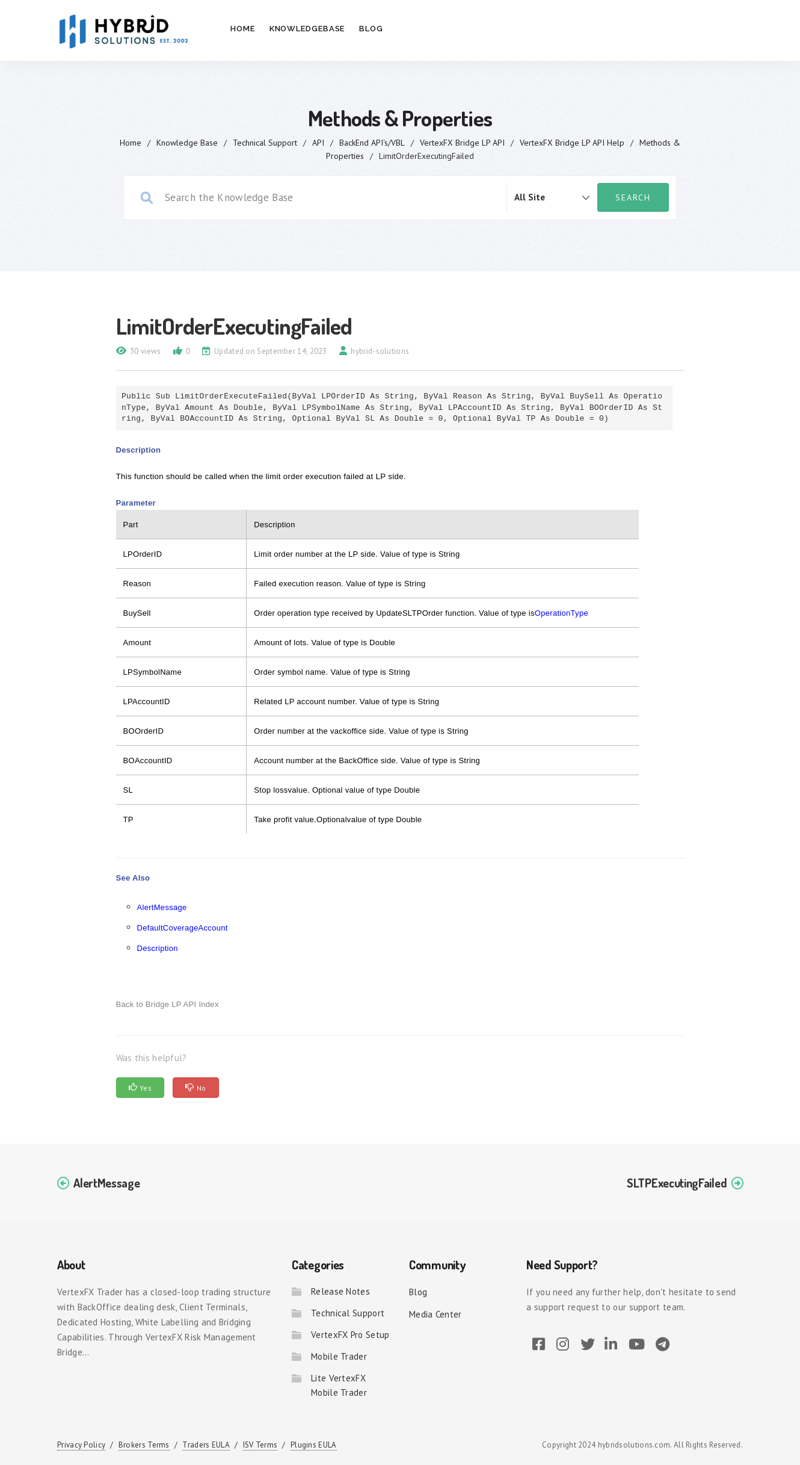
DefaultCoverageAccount (182, 927)
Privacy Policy (81, 1445)
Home (242, 28)
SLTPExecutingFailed (677, 1183)
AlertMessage (162, 907)
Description (157, 948)
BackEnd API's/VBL (372, 142)
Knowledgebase (307, 28)
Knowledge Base (187, 142)
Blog (371, 28)
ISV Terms (260, 1445)
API (318, 142)
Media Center (435, 1314)
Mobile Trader (339, 1356)
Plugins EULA (314, 1445)
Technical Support (265, 142)
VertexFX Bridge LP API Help (572, 142)
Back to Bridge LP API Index (167, 1004)
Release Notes (340, 1291)
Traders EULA (206, 1445)
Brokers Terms (144, 1445)
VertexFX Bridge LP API (462, 142)
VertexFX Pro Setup (350, 1334)
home (130, 142)
